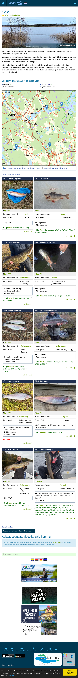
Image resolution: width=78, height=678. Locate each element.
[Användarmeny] (3, 3)
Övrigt (27, 214)
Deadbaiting (23, 417)
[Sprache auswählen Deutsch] (41, 560)
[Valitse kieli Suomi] (45, 560)
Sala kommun (56, 542)
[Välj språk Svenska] (33, 560)
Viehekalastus (25, 278)
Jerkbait (54, 278)
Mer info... (11, 676)
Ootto (63, 214)
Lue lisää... (27, 231)
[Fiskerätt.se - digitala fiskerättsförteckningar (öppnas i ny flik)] (48, 659)
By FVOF (7, 210)
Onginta (65, 417)
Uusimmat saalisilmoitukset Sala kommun (18, 531)
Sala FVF (39, 210)
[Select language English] (37, 560)
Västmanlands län (12, 15)
